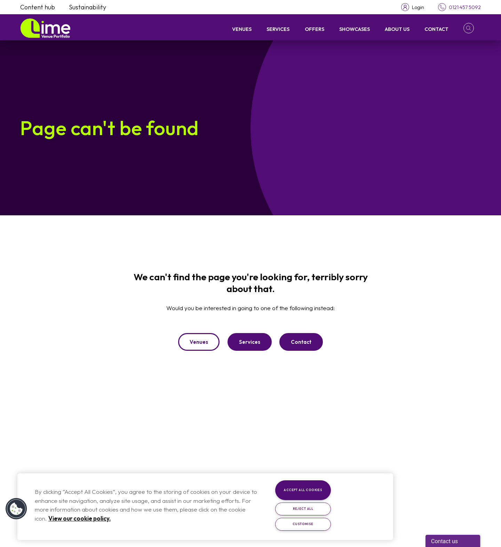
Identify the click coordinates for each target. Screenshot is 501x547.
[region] (205, 506)
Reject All (303, 509)
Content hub (37, 7)
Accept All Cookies (303, 490)
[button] (472, 28)
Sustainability (87, 7)
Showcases (354, 29)
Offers (314, 29)
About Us (397, 29)
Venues (242, 29)
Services (278, 29)
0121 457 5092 (465, 7)
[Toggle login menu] (412, 7)
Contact (436, 29)
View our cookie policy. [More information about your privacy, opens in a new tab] (79, 518)
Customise (303, 524)
